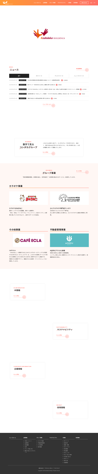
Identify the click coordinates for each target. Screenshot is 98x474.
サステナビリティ (62, 2)
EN (94, 2)
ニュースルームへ (47, 104)
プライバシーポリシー (49, 468)
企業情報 (45, 2)
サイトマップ (57, 468)
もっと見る (45, 152)
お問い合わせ (84, 2)
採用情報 (76, 2)
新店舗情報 (79, 68)
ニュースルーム (37, 2)
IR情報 (69, 2)
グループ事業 (52, 2)
